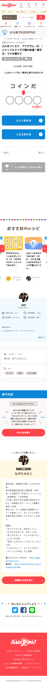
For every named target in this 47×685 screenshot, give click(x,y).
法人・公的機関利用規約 (14, 663)
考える (10, 373)
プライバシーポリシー (33, 663)
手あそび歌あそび (21, 12)
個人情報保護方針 (12, 667)
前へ (7, 152)
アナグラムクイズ (27, 330)
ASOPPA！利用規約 (27, 39)
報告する (41, 337)
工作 (3, 12)
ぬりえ (10, 12)
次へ (40, 152)
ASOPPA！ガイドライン (15, 651)
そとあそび (33, 12)
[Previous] (2, 248)
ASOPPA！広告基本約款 (23, 655)
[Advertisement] (23, 193)
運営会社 (25, 667)
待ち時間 (32, 373)
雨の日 (7, 358)
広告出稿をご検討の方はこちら (23, 659)
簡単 (20, 373)
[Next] (44, 248)
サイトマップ (36, 667)
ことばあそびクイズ (10, 330)
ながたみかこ (24, 473)
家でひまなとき (19, 358)
